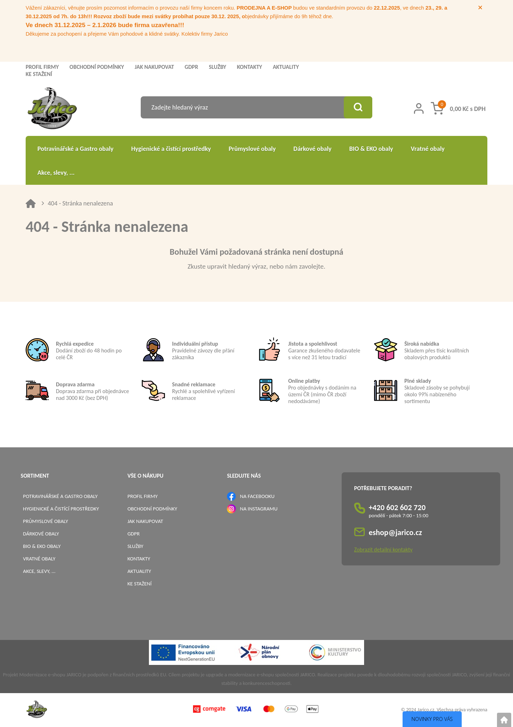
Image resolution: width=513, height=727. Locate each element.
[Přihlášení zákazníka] (419, 108)
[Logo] (52, 109)
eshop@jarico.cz (395, 532)
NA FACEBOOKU (257, 496)
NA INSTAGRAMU (259, 508)
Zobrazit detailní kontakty (383, 549)
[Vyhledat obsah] (358, 107)
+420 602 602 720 (397, 507)
